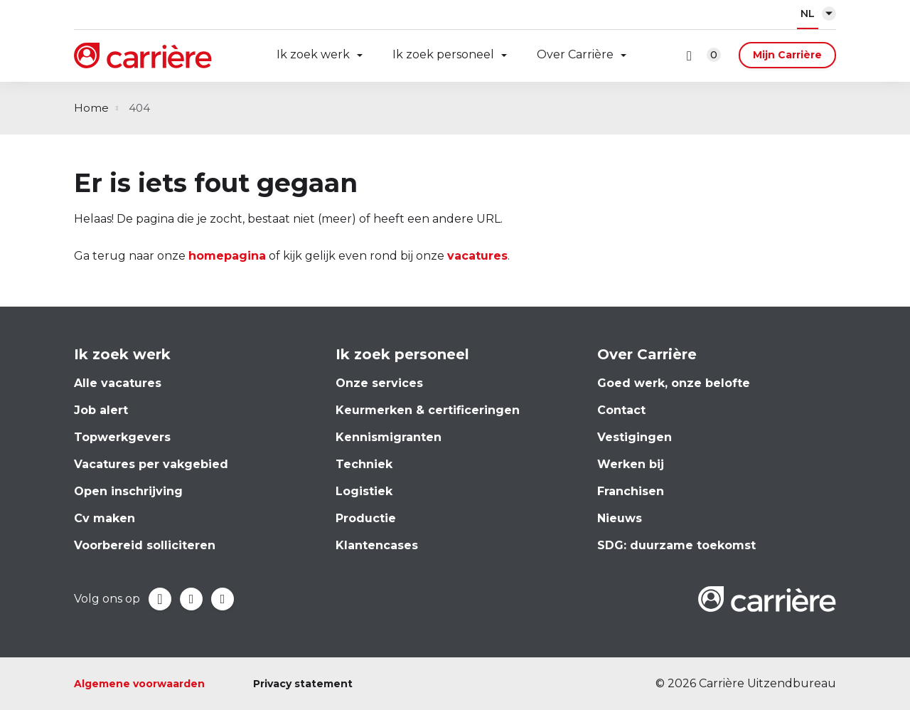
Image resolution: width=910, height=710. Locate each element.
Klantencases (377, 545)
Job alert (101, 410)
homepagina (227, 256)
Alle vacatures (117, 383)
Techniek (364, 464)
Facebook (160, 599)
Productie (366, 518)
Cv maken (104, 518)
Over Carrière (575, 54)
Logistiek (364, 491)
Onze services (379, 383)
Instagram (222, 599)
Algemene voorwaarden (139, 683)
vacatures (477, 256)
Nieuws (619, 518)
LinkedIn (191, 599)
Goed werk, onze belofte (673, 383)
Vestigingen (634, 437)
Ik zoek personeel (443, 54)
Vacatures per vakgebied (151, 464)
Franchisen (630, 491)
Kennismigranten (388, 437)
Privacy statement (303, 683)
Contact (621, 410)
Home (91, 108)
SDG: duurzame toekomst (676, 545)
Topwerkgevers (122, 437)
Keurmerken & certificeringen (428, 410)
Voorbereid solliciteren (144, 545)
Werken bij (630, 464)
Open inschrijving (128, 491)
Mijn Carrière (787, 54)
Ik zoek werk (313, 54)
